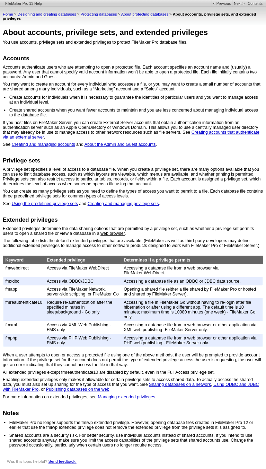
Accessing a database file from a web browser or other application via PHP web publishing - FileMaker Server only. (190, 340)
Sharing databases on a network (180, 384)
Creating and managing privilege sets (123, 203)
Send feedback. (62, 461)
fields (140, 179)
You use (11, 42)
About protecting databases (144, 14)
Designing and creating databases (47, 14)
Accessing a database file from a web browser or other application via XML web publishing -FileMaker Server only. (190, 327)
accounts (28, 42)
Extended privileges (30, 219)
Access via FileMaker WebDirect (78, 268)
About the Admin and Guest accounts (120, 144)
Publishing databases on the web (77, 389)
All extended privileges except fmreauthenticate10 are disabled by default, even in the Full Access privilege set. (109, 372)
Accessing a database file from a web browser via (171, 268)
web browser (112, 233)
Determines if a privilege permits (157, 260)
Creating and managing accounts (43, 144)
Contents (255, 3)
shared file (155, 289)
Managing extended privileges (126, 397)
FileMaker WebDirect (144, 273)
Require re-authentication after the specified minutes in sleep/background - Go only (79, 307)
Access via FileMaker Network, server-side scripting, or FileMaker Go (83, 292)
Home (8, 14)
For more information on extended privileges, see (50, 397)
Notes (11, 413)
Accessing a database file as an (155, 281)
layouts (103, 174)
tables (105, 179)
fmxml (11, 324)
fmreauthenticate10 (23, 302)
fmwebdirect (16, 268)
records (121, 179)
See (7, 144)
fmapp (11, 289)
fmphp (11, 338)
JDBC (210, 281)
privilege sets (51, 42)
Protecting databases (99, 14)
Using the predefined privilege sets (45, 203)
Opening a (134, 289)
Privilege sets (21, 160)
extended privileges (92, 42)
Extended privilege (66, 260)
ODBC (192, 281)
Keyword (14, 260)
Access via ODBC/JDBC (70, 281)
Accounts (16, 58)
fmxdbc (12, 281)
